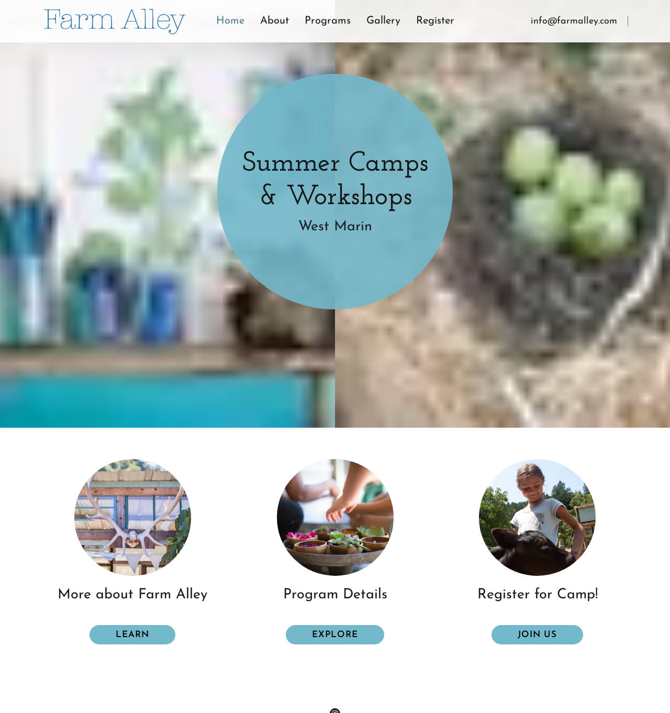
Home (230, 21)
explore (335, 634)
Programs (328, 21)
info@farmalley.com (574, 21)
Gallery (383, 21)
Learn (132, 634)
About (274, 21)
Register (435, 21)
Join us (537, 634)
